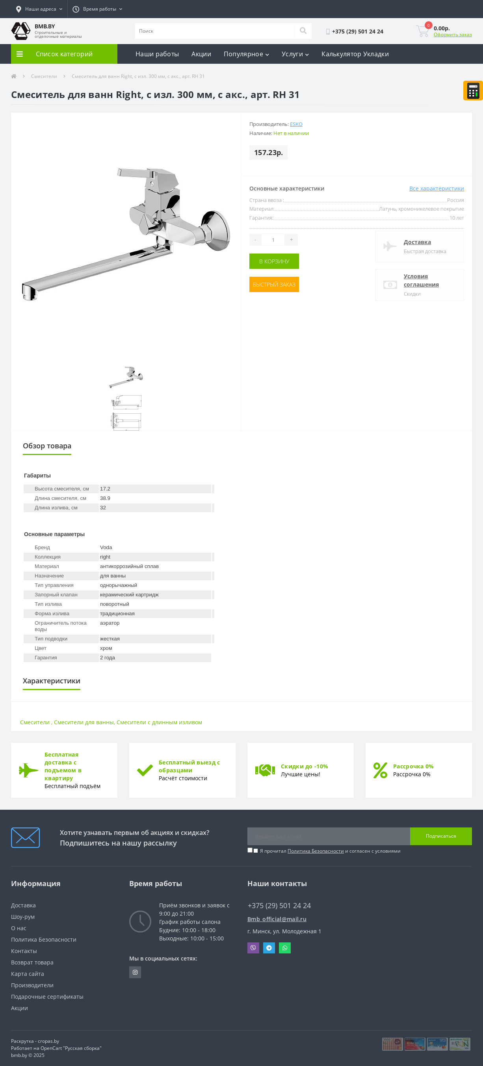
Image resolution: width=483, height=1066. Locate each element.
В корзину (274, 261)
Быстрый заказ (274, 284)
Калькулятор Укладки (355, 54)
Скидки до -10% (304, 766)
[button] (39, 9)
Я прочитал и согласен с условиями (330, 851)
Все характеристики (436, 188)
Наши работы (157, 54)
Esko (296, 124)
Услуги (295, 54)
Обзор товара (47, 445)
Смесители (44, 76)
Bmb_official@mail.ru (277, 919)
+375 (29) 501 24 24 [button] (279, 905)
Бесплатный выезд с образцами (189, 766)
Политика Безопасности (316, 851)
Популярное (246, 54)
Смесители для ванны (84, 722)
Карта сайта (27, 973)
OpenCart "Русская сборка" (71, 1048)
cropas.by (48, 1041)
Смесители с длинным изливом (159, 722)
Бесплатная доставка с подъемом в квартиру (63, 766)
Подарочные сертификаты (47, 996)
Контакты (24, 951)
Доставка (417, 242)
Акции (201, 54)
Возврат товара (32, 962)
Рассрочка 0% (413, 766)
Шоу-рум (23, 916)
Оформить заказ (453, 34)
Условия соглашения (421, 280)
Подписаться (441, 836)
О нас (18, 928)
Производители (32, 985)
